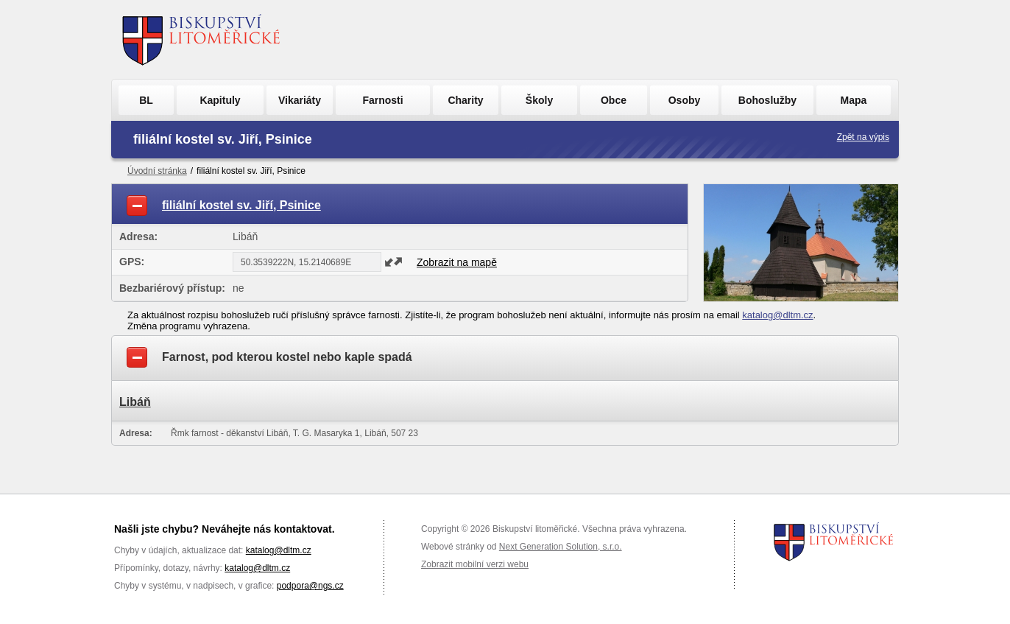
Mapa (854, 100)
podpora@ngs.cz (310, 586)
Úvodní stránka (157, 171)
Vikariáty (299, 100)
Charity (465, 100)
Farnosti (382, 100)
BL (146, 100)
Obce (613, 100)
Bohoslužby (767, 100)
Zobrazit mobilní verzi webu (475, 564)
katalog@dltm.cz (777, 314)
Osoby (684, 100)
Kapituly (219, 100)
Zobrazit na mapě (457, 262)
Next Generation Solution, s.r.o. (560, 546)
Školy (539, 100)
